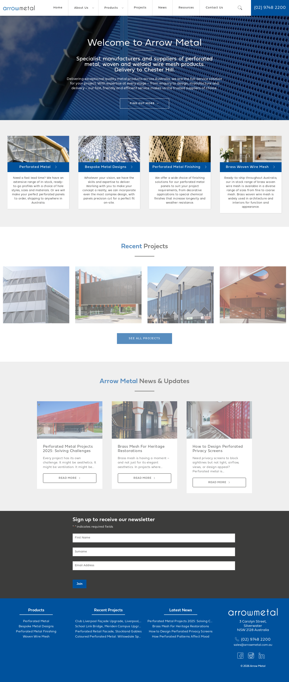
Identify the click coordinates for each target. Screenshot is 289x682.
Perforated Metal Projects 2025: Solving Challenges (180, 621)
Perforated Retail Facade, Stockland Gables (108, 631)
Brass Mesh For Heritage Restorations (180, 626)
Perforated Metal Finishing (36, 631)
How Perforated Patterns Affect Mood (180, 636)
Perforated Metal (36, 621)
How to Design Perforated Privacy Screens (180, 631)
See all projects (144, 338)
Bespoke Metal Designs (36, 626)
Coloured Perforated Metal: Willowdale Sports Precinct (108, 636)
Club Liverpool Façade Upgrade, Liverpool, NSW (108, 621)
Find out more (142, 103)
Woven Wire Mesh (36, 636)
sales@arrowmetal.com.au (253, 645)
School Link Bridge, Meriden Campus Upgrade (108, 626)
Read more (68, 478)
